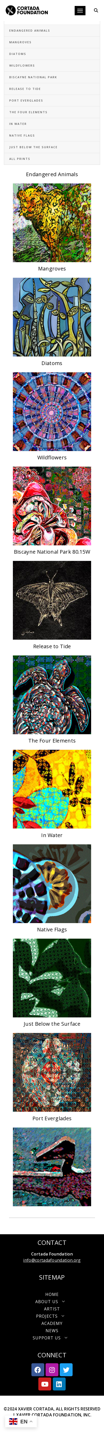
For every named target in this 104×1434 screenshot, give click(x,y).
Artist (52, 1309)
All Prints (19, 159)
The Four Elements (28, 112)
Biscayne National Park (33, 77)
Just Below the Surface (33, 147)
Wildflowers (22, 65)
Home (52, 1294)
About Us (52, 1301)
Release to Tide (25, 89)
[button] (52, 1301)
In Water (18, 124)
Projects (52, 1316)
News (52, 1330)
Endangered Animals (29, 30)
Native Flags (22, 135)
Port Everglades (26, 100)
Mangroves (20, 42)
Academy (52, 1323)
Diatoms (17, 54)
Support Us (52, 1338)
